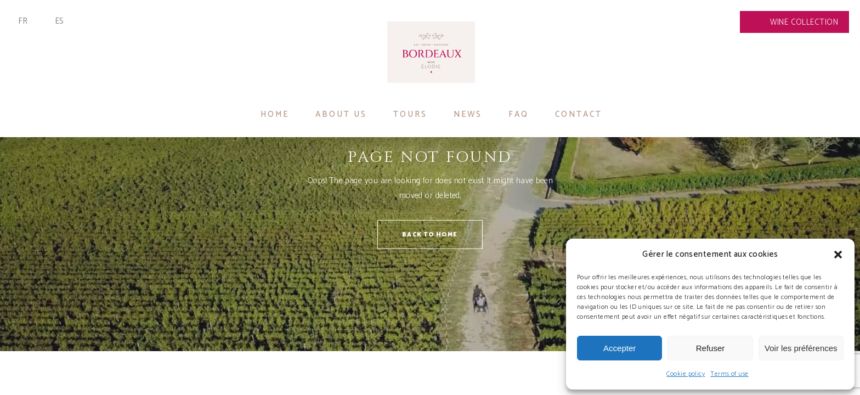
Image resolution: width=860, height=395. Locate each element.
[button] (838, 254)
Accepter (619, 348)
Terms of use (729, 374)
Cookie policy (685, 374)
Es (59, 21)
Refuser (710, 348)
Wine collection (804, 22)
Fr (23, 21)
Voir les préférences (801, 348)
